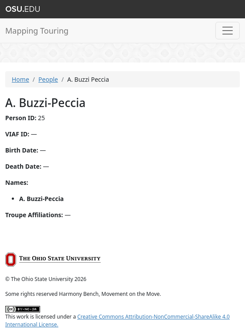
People (48, 79)
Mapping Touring (36, 30)
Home (20, 79)
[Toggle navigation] (227, 30)
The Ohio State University (22, 9)
